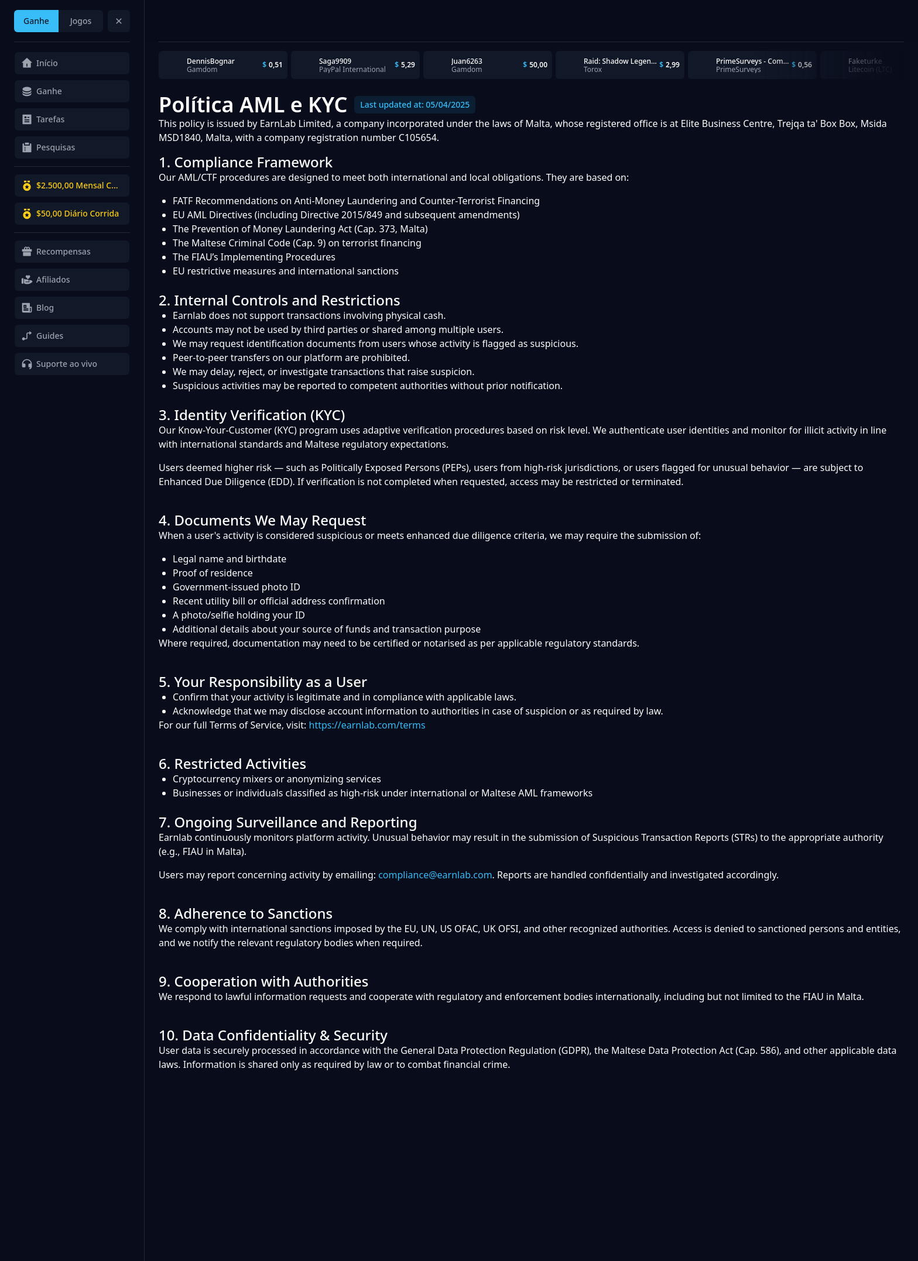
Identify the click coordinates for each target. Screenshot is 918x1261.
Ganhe (36, 20)
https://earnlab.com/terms (367, 725)
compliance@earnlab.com (435, 874)
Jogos (81, 20)
